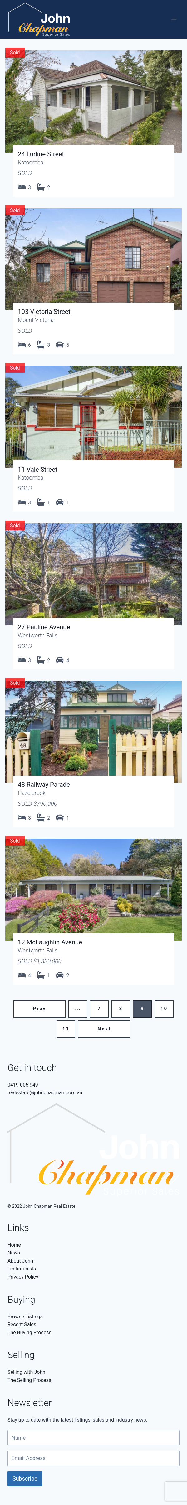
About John (20, 1261)
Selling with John (26, 1372)
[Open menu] (174, 19)
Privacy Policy (22, 1277)
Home (14, 1245)
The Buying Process (29, 1333)
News (13, 1253)
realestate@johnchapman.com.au (44, 1093)
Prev (39, 1008)
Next (104, 1029)
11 (66, 1029)
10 (164, 1008)
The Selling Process (29, 1380)
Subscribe (24, 1478)
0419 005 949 (22, 1085)
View (93, 121)
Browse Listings (25, 1317)
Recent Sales (21, 1324)
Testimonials (21, 1269)
